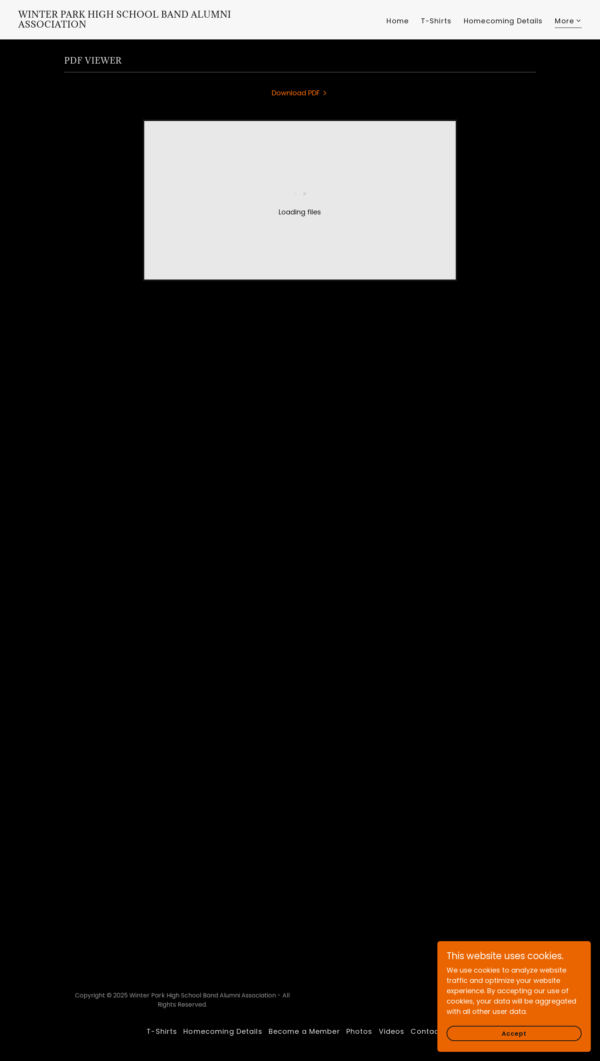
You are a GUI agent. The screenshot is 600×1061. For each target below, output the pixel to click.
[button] (568, 22)
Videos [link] (392, 1031)
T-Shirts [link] (436, 21)
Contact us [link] (432, 1031)
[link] (156, 25)
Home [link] (397, 21)
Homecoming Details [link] (503, 21)
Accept (514, 1033)
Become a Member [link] (304, 1031)
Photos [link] (359, 1031)
